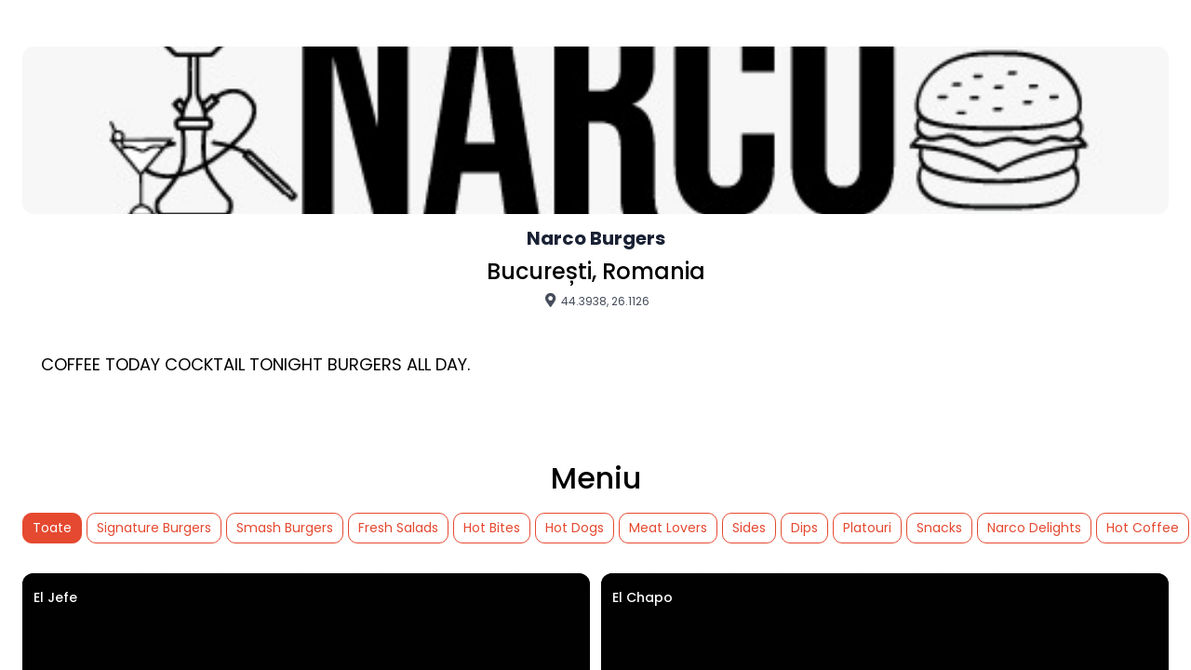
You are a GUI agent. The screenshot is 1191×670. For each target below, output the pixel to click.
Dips (804, 527)
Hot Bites (491, 527)
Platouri (867, 527)
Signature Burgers (154, 527)
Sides (749, 527)
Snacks (939, 527)
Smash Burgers (284, 527)
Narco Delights (1034, 527)
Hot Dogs (574, 527)
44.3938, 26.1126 (596, 300)
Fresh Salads (398, 527)
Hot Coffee (1142, 527)
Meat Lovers (668, 527)
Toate (52, 527)
